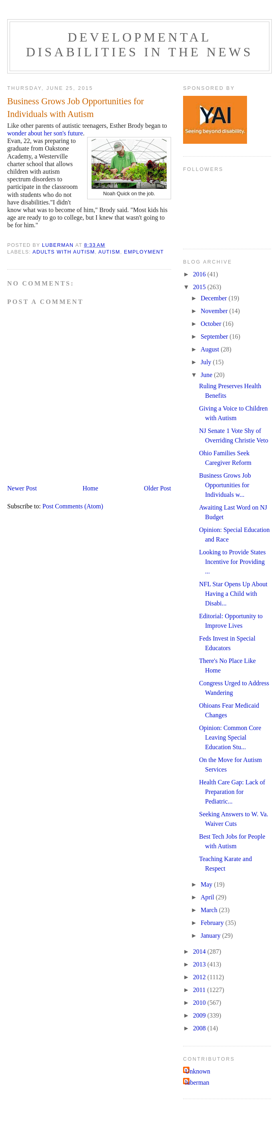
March (210, 910)
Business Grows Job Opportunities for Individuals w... (225, 485)
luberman (197, 1082)
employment (144, 252)
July (207, 362)
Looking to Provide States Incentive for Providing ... (232, 562)
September (215, 336)
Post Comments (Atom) (72, 506)
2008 (200, 1028)
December (215, 298)
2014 (200, 951)
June (207, 374)
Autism (109, 252)
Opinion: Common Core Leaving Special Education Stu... (230, 737)
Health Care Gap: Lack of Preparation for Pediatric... (232, 792)
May (207, 884)
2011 (200, 989)
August (211, 349)
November (215, 311)
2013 (200, 964)
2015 (200, 287)
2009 (200, 1015)
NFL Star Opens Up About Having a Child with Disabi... (233, 594)
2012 (200, 977)
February (213, 922)
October (212, 323)
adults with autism (63, 252)
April (208, 897)
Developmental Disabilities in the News (139, 44)
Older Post (157, 488)
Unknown (197, 1071)
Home (90, 488)
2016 (200, 274)
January (211, 935)
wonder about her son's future (45, 133)
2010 (200, 1002)
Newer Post (22, 488)
